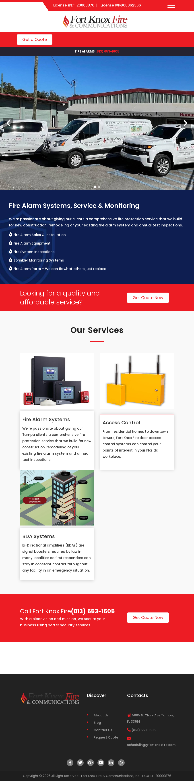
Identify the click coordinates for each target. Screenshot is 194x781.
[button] (8, 123)
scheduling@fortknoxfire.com (151, 745)
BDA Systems (38, 536)
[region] (97, 123)
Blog (97, 722)
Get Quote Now (148, 297)
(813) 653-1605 (107, 51)
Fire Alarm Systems (46, 419)
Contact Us (103, 730)
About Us (101, 715)
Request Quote (106, 737)
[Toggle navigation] (171, 5)
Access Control (121, 422)
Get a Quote (34, 39)
